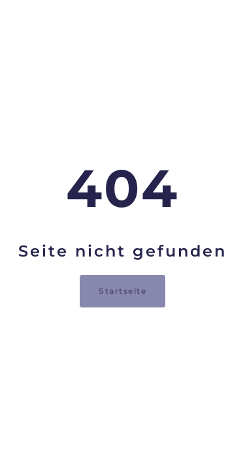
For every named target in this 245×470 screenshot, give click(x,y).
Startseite (122, 291)
